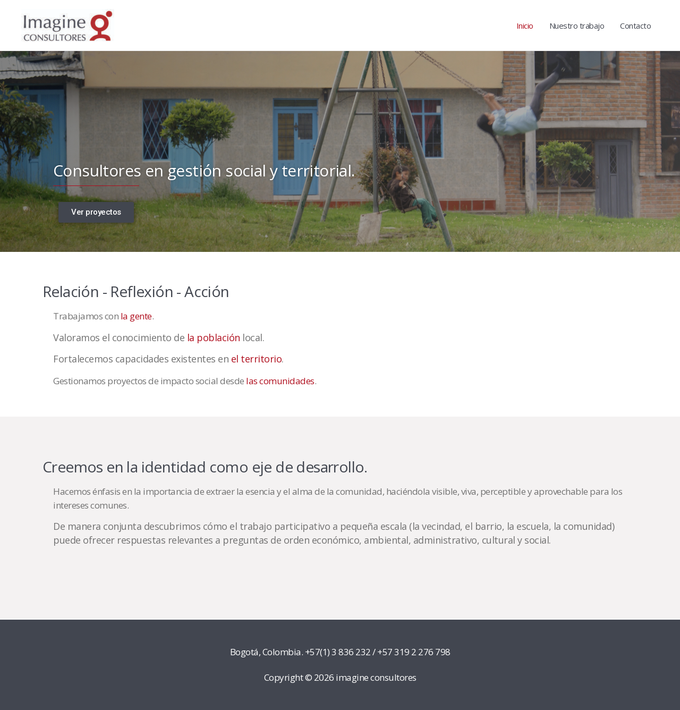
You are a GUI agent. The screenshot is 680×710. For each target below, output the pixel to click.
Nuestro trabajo (577, 25)
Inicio (524, 25)
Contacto (635, 25)
